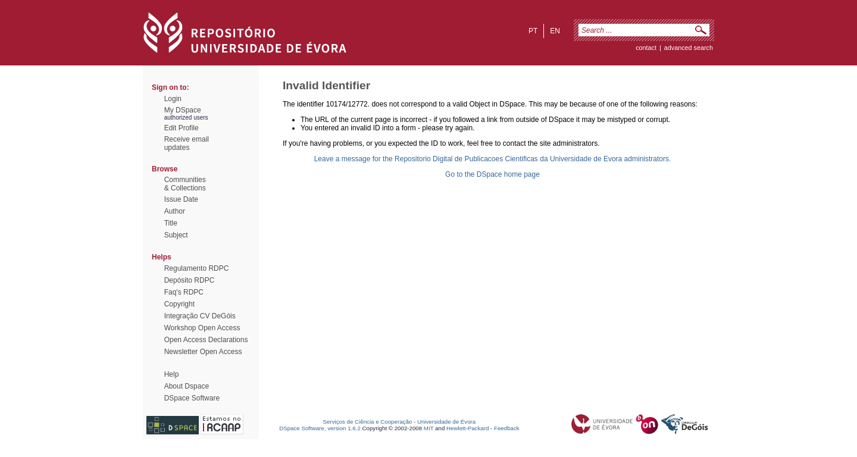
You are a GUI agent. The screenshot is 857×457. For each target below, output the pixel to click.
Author (174, 211)
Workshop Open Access (202, 328)
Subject (176, 235)
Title (170, 223)
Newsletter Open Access (203, 352)
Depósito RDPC (189, 280)
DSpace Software (192, 398)
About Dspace (186, 386)
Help (171, 374)
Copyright (179, 304)
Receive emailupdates (186, 143)
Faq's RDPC (184, 292)
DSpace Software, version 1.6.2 (320, 428)
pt (532, 31)
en (555, 31)
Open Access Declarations (206, 340)
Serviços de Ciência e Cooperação (367, 421)
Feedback (507, 428)
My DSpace (182, 110)
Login (173, 99)
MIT (429, 428)
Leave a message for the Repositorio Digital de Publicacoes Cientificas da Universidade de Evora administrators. (492, 159)
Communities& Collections (185, 184)
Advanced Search (688, 47)
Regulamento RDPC (196, 268)
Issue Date (181, 199)
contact (646, 47)
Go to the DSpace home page (492, 174)
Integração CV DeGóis (200, 316)
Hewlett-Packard (467, 428)
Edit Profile (181, 128)
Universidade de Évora (446, 421)
